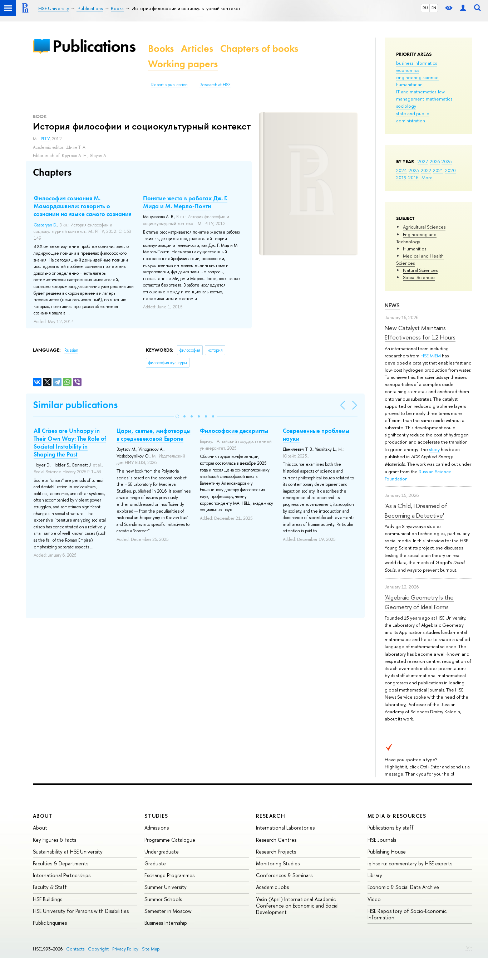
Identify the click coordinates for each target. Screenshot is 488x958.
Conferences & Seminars (284, 875)
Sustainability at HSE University (68, 851)
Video (374, 899)
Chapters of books (259, 48)
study (434, 449)
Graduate (155, 863)
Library (375, 875)
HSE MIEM (431, 355)
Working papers (183, 64)
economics (407, 70)
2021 (438, 170)
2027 (423, 161)
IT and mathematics (416, 91)
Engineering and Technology (416, 238)
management (410, 99)
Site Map (151, 949)
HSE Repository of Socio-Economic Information (407, 914)
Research (270, 815)
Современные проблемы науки (316, 435)
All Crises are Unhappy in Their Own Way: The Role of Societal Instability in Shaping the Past (70, 442)
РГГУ (45, 139)
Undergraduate (161, 851)
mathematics (439, 99)
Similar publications (75, 405)
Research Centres (276, 839)
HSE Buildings (47, 899)
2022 (426, 170)
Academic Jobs (272, 887)
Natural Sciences (420, 270)
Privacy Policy (125, 949)
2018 (413, 177)
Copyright (98, 949)
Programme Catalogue (169, 839)
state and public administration (412, 117)
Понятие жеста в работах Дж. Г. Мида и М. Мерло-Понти (185, 202)
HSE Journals (382, 839)
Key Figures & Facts (54, 839)
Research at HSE (215, 85)
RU (425, 7)
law (441, 91)
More (427, 177)
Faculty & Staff (50, 887)
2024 (401, 170)
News (392, 305)
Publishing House (387, 851)
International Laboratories (285, 827)
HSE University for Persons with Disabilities (81, 911)
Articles (197, 48)
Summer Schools (163, 899)
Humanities (414, 248)
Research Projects (276, 851)
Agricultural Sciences (424, 227)
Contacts (75, 949)
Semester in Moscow (168, 911)
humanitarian (409, 84)
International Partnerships (61, 875)
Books (161, 48)
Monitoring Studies (278, 863)
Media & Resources (397, 815)
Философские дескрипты (234, 431)
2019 (401, 177)
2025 (447, 161)
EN (434, 7)
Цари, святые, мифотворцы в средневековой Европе (154, 435)
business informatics (416, 63)
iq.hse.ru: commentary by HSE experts (410, 863)
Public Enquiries (50, 922)
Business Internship (165, 922)
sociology (406, 106)
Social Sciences (419, 277)
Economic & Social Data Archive (403, 887)
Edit (468, 947)
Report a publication (169, 85)
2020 (450, 170)
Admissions (156, 827)
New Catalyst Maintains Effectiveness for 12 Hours (420, 332)
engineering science (417, 77)
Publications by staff (391, 827)
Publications (94, 46)
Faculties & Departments (60, 863)
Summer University (165, 887)
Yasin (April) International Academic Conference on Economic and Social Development (297, 905)
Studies (156, 815)
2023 (414, 170)
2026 (435, 161)
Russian (71, 350)
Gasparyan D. (45, 225)
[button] (177, 416)
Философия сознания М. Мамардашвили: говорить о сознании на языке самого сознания (83, 206)
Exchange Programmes (169, 875)
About (43, 815)
